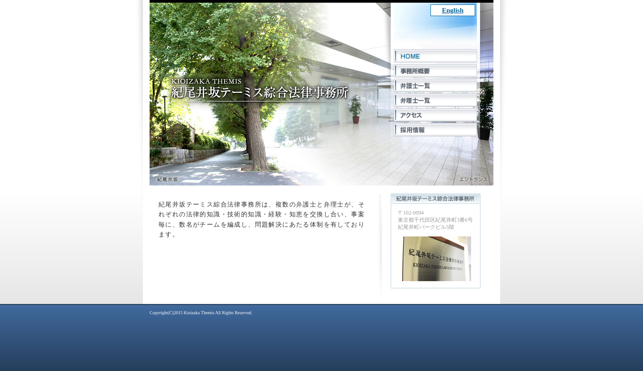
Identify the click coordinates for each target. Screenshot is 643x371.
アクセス (435, 115)
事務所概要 (435, 70)
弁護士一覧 (435, 85)
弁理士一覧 (435, 100)
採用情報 (435, 129)
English (452, 10)
